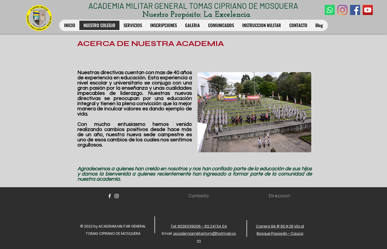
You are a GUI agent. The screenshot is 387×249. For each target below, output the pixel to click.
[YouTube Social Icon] (368, 10)
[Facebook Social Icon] (355, 10)
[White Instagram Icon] (116, 196)
